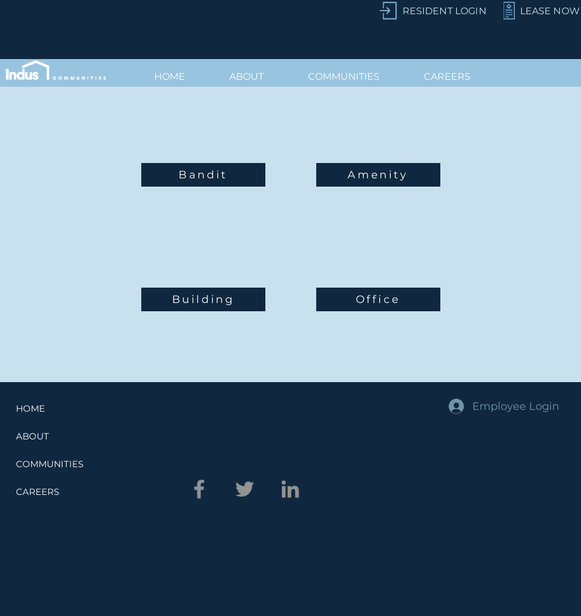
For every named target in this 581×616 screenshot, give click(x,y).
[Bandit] (203, 175)
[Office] (378, 299)
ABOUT (32, 436)
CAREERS (37, 491)
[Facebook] (199, 489)
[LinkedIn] (290, 489)
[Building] (203, 299)
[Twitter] (244, 489)
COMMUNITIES (49, 464)
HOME (30, 408)
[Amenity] (378, 175)
